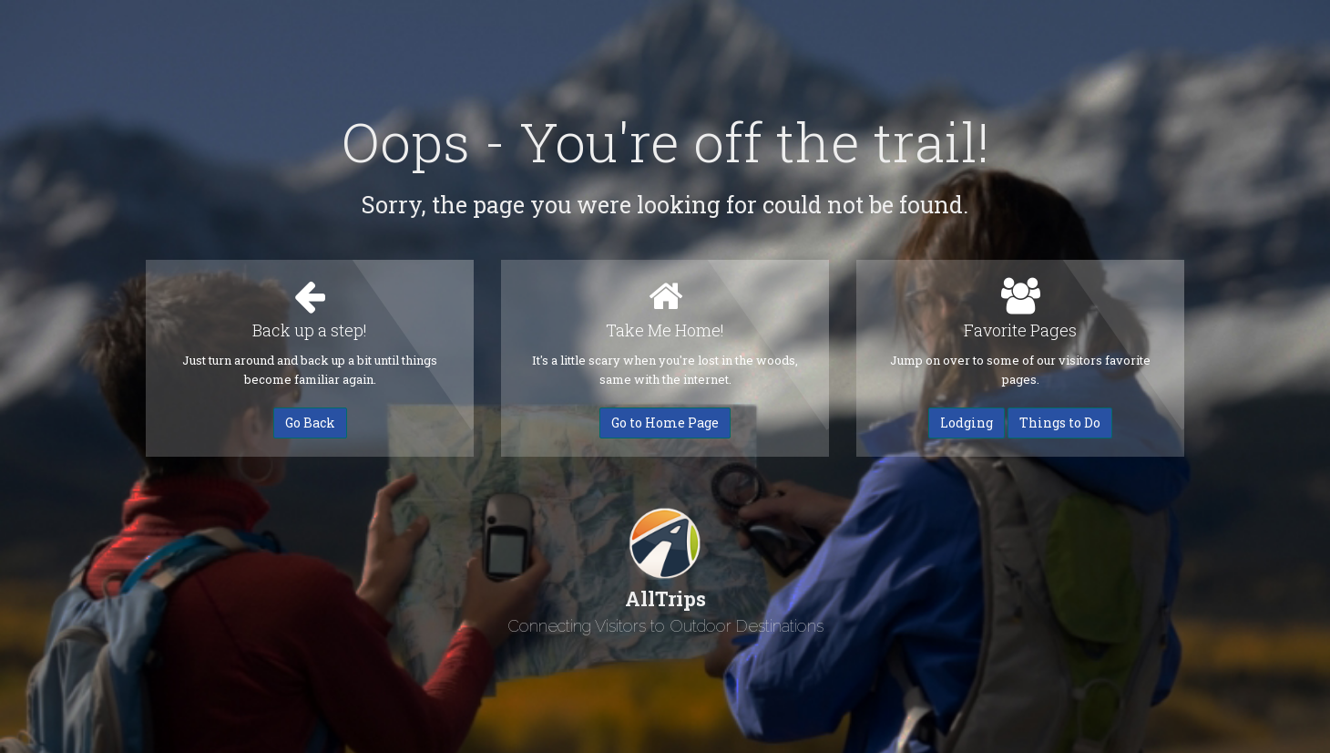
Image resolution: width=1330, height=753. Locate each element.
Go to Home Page (665, 422)
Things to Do (1059, 422)
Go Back (310, 422)
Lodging (966, 422)
